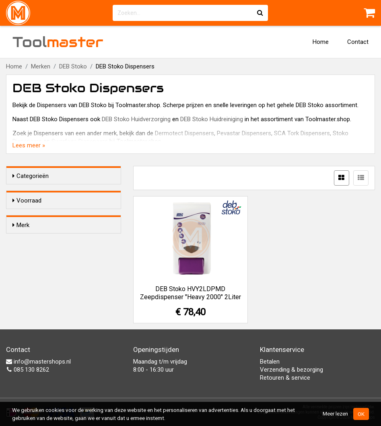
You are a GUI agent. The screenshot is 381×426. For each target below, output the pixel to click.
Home (321, 41)
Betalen (270, 361)
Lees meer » (28, 145)
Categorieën (30, 176)
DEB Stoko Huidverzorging (136, 119)
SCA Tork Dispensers (302, 133)
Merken (40, 66)
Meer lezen (335, 413)
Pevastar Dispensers (244, 133)
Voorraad (26, 200)
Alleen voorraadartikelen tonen (65, 215)
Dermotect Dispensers (184, 133)
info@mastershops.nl (38, 361)
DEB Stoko (73, 66)
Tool (57, 42)
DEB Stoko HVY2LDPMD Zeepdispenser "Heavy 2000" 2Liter (190, 293)
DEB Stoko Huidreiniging (211, 119)
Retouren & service (285, 377)
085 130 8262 (27, 369)
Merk (20, 240)
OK (361, 414)
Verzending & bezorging (291, 369)
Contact (358, 41)
